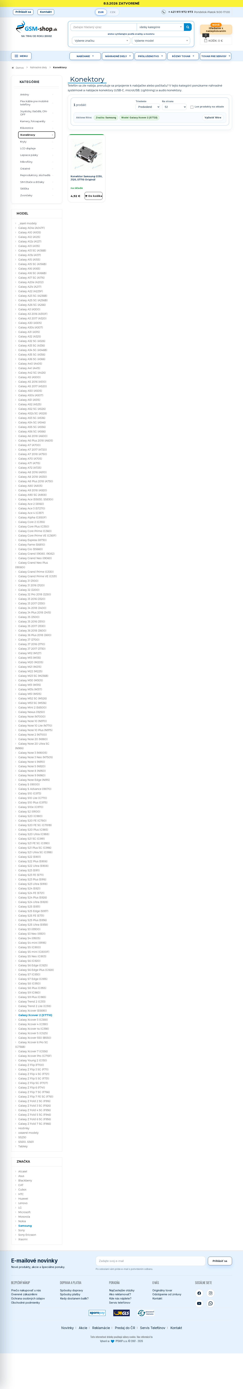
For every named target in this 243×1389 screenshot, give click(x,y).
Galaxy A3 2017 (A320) (32, 318)
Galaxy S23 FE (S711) (30, 874)
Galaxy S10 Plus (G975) (32, 802)
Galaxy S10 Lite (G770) (32, 798)
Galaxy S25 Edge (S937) (33, 911)
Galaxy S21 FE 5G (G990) (33, 843)
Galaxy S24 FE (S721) (31, 893)
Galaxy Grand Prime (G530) (35, 571)
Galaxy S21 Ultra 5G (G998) (35, 852)
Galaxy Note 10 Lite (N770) (35, 725)
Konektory (27, 134)
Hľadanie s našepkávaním (216, 29)
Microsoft (24, 1212)
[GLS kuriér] (121, 1313)
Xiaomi (23, 1239)
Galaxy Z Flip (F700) (31, 1064)
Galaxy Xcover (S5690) (32, 1010)
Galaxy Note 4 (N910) (31, 761)
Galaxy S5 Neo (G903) (32, 956)
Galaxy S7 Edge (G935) (32, 978)
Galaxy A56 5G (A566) (32, 431)
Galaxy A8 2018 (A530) (32, 476)
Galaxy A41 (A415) (29, 368)
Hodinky (23, 1128)
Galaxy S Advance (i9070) (34, 788)
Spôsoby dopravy (71, 1290)
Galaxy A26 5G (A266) (32, 304)
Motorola (24, 1216)
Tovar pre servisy (213, 56)
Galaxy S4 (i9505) (29, 938)
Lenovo (23, 1203)
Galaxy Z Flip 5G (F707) (33, 1083)
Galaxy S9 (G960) (29, 992)
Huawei (23, 1198)
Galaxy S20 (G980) (30, 816)
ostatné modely (28, 1132)
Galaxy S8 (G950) (29, 983)
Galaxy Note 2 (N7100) (32, 734)
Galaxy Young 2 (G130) (32, 1060)
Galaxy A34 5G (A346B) (32, 350)
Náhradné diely (116, 56)
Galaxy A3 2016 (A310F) (32, 313)
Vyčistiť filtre (213, 117)
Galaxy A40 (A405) (30, 363)
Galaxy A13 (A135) (29, 246)
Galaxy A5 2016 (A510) (32, 381)
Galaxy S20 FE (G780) (32, 820)
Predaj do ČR (125, 1328)
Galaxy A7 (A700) (29, 445)
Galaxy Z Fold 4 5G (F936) (34, 1110)
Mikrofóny (26, 161)
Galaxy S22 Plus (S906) (32, 861)
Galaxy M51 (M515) (29, 693)
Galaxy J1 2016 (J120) (31, 585)
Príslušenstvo (148, 56)
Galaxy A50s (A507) (30, 395)
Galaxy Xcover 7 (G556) (33, 1051)
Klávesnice (26, 127)
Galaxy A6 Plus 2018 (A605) (35, 440)
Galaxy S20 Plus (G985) (33, 829)
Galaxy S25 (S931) (29, 906)
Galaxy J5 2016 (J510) (31, 621)
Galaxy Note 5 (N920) (31, 766)
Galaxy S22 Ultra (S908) (33, 865)
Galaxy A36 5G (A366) (31, 359)
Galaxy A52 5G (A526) (32, 408)
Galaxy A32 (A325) (29, 336)
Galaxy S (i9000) (28, 784)
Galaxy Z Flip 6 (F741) (31, 1087)
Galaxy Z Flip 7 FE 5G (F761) (35, 1096)
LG (20, 1207)
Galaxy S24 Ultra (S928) (33, 902)
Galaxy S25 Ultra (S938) (33, 924)
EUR (101, 12)
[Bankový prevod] (146, 1313)
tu (152, 1337)
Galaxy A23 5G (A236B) (32, 295)
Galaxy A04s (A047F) (31, 227)
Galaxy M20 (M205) (30, 662)
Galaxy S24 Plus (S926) (32, 897)
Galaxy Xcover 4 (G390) (33, 1024)
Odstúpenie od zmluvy (166, 1294)
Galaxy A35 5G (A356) (31, 354)
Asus (21, 1175)
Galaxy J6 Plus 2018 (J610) (34, 635)
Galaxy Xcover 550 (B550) (34, 1037)
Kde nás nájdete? (120, 1298)
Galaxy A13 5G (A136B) (32, 250)
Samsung (25, 1225)
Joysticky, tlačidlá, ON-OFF (33, 113)
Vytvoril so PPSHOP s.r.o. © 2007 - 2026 (121, 1341)
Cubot (22, 1189)
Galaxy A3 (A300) (29, 309)
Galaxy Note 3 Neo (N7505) (35, 757)
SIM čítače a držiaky (32, 181)
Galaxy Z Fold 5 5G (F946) (34, 1114)
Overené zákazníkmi (24, 1294)
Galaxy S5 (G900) (29, 947)
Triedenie (141, 101)
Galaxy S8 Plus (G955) (32, 988)
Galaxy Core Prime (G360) (34, 531)
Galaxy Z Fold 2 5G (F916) (34, 1101)
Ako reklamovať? (120, 1294)
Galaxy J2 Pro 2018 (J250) (34, 594)
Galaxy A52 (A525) (29, 404)
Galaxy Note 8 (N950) (32, 770)
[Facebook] (199, 1293)
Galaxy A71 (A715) (29, 463)
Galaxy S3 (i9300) (29, 929)
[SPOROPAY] (97, 1313)
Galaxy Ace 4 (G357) (31, 512)
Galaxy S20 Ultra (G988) (33, 834)
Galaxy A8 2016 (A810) (32, 472)
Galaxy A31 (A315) (29, 331)
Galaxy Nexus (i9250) (31, 712)
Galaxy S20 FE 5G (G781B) (35, 825)
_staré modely (27, 223)
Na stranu (168, 101)
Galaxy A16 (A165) (29, 268)
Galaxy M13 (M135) (29, 657)
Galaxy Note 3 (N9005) (32, 752)
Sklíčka (24, 188)
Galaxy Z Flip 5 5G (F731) (33, 1078)
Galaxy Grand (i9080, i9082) (36, 553)
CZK (113, 12)
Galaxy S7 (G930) (29, 974)
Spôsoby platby (70, 1294)
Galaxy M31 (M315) (29, 684)
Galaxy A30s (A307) (30, 327)
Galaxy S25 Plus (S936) (32, 920)
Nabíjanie (83, 56)
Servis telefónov (119, 1302)
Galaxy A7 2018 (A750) (32, 454)
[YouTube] (199, 1303)
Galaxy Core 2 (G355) (31, 522)
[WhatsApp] (210, 1303)
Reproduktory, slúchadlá (35, 175)
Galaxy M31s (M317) (30, 689)
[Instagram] (210, 1293)
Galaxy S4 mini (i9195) (32, 942)
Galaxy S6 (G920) (29, 960)
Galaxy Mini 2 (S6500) (32, 707)
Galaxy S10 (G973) (29, 793)
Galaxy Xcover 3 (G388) (33, 1019)
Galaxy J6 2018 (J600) (32, 630)
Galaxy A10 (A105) (29, 232)
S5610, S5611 (26, 1141)
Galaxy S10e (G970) (30, 807)
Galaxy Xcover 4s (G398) (33, 1028)
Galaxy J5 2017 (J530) (31, 626)
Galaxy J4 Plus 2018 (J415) (34, 612)
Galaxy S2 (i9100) (29, 811)
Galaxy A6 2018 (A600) (32, 436)
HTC (21, 1194)
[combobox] (160, 27)
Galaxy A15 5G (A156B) (32, 264)
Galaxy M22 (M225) (30, 671)
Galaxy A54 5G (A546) (32, 422)
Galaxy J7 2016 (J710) (31, 644)
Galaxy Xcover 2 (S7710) (35, 1015)
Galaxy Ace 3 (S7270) (31, 508)
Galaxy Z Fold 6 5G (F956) (34, 1119)
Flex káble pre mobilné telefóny (34, 103)
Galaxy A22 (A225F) (30, 291)
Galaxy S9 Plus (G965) (32, 997)
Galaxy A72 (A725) (29, 467)
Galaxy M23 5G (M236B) (33, 675)
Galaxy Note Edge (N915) (34, 779)
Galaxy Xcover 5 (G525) (33, 1033)
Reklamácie (101, 1328)
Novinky (67, 1328)
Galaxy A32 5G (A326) (31, 341)
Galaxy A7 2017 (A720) (32, 449)
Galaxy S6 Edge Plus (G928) (36, 969)
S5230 (22, 1137)
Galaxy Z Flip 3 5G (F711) (33, 1069)
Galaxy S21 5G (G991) (31, 838)
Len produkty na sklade (207, 107)
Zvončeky (26, 195)
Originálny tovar (162, 1290)
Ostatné (25, 168)
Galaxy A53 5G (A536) (31, 417)
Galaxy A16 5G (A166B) (32, 273)
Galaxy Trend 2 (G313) (31, 1001)
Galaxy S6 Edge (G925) (32, 965)
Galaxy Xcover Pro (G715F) (34, 1055)
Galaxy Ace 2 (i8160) (31, 503)
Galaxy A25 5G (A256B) (32, 300)
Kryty (23, 141)
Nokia (22, 1221)
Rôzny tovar (181, 56)
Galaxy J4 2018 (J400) (32, 607)
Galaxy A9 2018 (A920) (32, 490)
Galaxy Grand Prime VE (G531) (37, 576)
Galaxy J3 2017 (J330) (31, 603)
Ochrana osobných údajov (28, 1298)
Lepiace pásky (29, 154)
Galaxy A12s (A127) (29, 241)
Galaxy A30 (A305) (30, 322)
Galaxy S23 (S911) (28, 870)
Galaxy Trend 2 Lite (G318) (34, 1006)
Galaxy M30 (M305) (30, 680)
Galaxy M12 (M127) (29, 653)
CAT (20, 1185)
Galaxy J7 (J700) (28, 639)
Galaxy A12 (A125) (29, 236)
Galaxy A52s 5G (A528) (32, 413)
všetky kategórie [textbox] (150, 27)
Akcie (83, 1328)
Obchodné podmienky (25, 1302)
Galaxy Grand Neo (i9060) (35, 558)
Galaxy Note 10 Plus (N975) (35, 730)
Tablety (23, 1146)
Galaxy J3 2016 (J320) (31, 598)
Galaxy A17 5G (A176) (31, 277)
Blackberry (25, 1180)
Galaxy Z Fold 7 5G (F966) (34, 1123)
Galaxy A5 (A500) (29, 377)
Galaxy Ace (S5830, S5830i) (35, 499)
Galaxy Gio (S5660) (30, 549)
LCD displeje (28, 148)
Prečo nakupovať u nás (26, 1290)
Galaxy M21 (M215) (29, 666)
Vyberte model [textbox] (144, 40)
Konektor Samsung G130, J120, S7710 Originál (86, 178)
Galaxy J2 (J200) (28, 589)
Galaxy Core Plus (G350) (33, 526)
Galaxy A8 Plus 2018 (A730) (35, 481)
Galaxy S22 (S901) (29, 856)
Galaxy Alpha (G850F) (32, 517)
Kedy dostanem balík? (74, 1298)
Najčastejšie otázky (121, 1290)
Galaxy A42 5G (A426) (32, 372)
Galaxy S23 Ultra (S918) (32, 883)
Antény (24, 94)
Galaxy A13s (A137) (29, 255)
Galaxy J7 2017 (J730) (31, 648)
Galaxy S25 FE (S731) (31, 915)
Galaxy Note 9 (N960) (31, 775)
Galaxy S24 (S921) (29, 888)
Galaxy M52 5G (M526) (32, 698)
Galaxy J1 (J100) (28, 580)
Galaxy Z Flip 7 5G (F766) (34, 1092)
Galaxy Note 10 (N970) (32, 721)
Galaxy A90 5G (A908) (32, 494)
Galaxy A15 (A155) (29, 259)
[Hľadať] (188, 27)
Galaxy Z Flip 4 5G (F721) (33, 1073)
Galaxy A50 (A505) (30, 390)
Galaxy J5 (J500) (28, 617)
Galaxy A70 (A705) (30, 458)
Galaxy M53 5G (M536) (32, 702)
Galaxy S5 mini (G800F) (33, 951)
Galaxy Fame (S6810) (31, 544)
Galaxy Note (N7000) (31, 716)
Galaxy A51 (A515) (29, 399)
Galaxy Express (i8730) (32, 540)
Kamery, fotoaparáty (32, 121)
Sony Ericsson (27, 1234)
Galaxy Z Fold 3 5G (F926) (34, 1105)
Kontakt (46, 12)
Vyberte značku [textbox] (84, 40)
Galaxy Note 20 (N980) (32, 739)
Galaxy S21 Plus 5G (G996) (34, 847)
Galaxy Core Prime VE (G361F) (37, 535)
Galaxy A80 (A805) (30, 485)
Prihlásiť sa (23, 12)
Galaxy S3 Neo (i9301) (31, 933)
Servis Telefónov (152, 1328)
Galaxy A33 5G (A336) (31, 345)
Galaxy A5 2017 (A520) (32, 386)
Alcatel (22, 1171)
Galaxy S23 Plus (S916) (32, 879)
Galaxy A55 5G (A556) (32, 427)
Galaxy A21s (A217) (29, 286)
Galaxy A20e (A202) (30, 282)
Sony (21, 1230)
